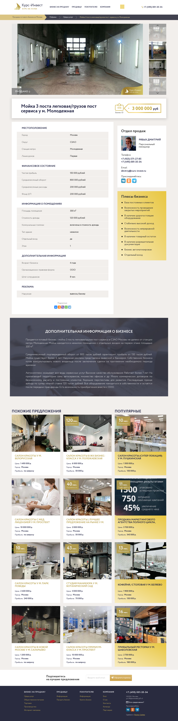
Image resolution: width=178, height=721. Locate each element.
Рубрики (53, 17)
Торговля (28, 703)
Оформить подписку (121, 678)
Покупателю (91, 7)
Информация (62, 696)
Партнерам (107, 710)
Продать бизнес (63, 700)
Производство (30, 707)
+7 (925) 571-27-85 (131, 159)
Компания (105, 7)
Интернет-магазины (32, 710)
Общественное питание (34, 700)
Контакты (107, 703)
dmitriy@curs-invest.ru (133, 171)
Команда (106, 707)
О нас (105, 700)
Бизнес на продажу (59, 7)
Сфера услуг (68, 17)
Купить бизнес (85, 700)
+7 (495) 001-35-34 (153, 7)
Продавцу (77, 7)
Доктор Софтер (139, 715)
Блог (105, 696)
